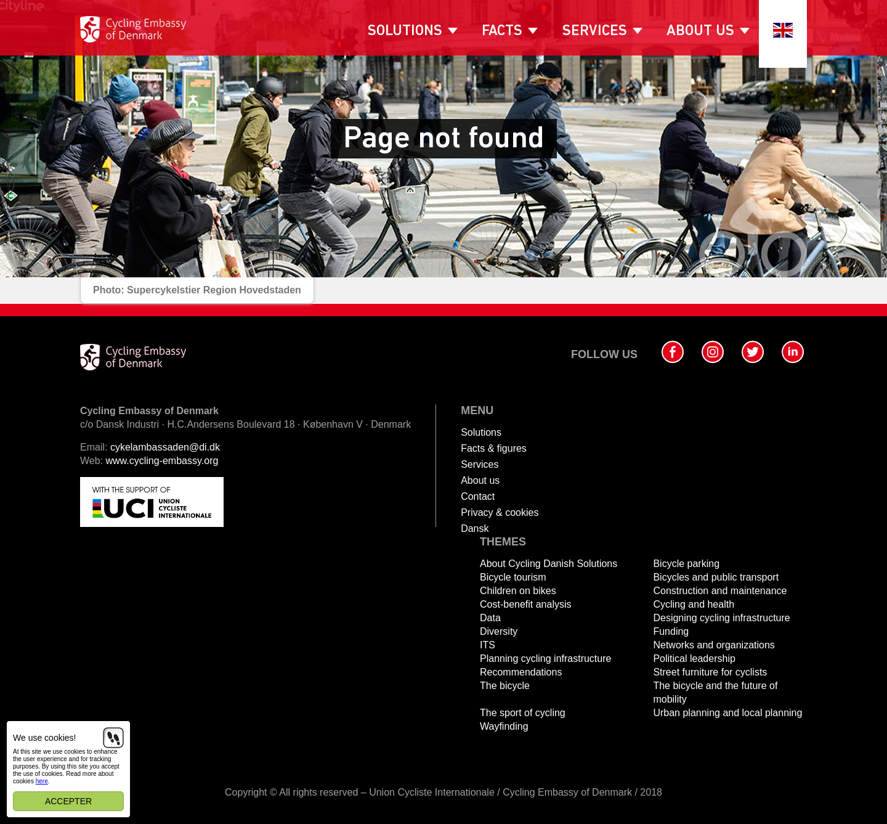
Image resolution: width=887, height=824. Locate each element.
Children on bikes (518, 590)
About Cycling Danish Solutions (548, 563)
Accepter (68, 801)
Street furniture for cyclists (710, 672)
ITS (487, 645)
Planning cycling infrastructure (545, 658)
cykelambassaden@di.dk (165, 447)
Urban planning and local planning (727, 713)
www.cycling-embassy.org (162, 460)
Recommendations (521, 672)
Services (594, 31)
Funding (671, 631)
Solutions (405, 31)
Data (490, 618)
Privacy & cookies (499, 512)
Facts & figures (494, 448)
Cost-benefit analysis (526, 604)
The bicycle (505, 685)
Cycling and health (693, 604)
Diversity (498, 631)
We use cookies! (44, 738)
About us (700, 31)
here (42, 781)
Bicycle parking (686, 563)
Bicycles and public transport (716, 577)
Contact (478, 496)
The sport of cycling (522, 713)
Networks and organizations (713, 645)
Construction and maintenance (720, 590)
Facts (502, 31)
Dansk (474, 528)
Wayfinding (504, 726)
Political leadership (694, 658)
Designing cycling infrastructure (721, 618)
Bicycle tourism (513, 577)
